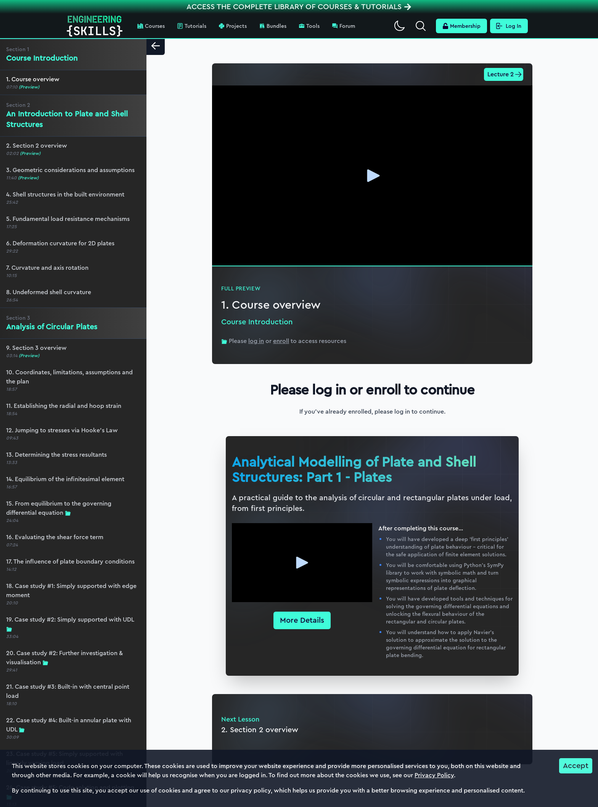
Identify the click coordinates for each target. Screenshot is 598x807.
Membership (461, 26)
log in (256, 341)
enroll (281, 341)
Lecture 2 (504, 74)
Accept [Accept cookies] (575, 765)
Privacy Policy (434, 775)
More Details (302, 620)
